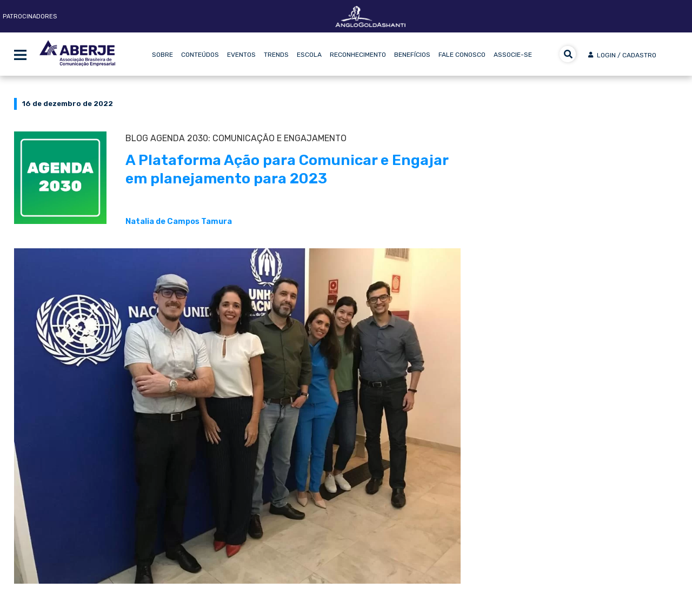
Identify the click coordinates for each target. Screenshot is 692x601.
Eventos (241, 54)
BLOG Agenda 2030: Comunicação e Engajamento (236, 138)
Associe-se (513, 54)
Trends (276, 54)
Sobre (162, 54)
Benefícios (412, 54)
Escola (309, 54)
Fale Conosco (461, 54)
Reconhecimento (358, 54)
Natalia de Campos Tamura (178, 221)
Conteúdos (200, 54)
